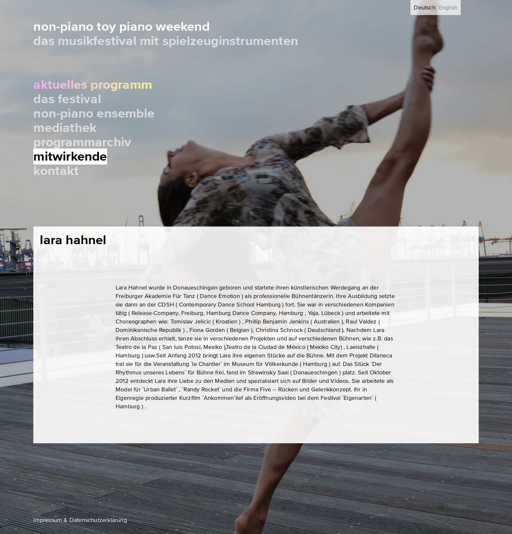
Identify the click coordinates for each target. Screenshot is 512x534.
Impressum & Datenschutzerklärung (80, 520)
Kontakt (55, 171)
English (448, 7)
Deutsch (424, 7)
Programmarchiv (82, 142)
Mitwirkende (70, 157)
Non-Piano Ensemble (93, 113)
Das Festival (67, 99)
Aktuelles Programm (92, 85)
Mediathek (64, 128)
